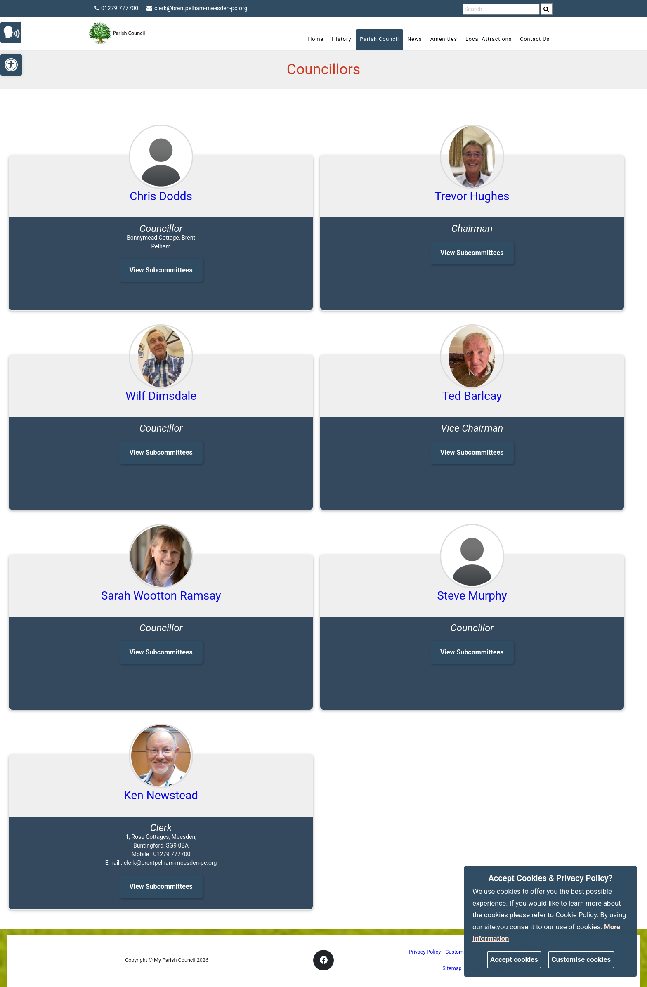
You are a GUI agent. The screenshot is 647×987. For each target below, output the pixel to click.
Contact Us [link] (535, 39)
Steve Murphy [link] (472, 595)
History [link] (341, 39)
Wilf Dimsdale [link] (160, 396)
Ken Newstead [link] (161, 795)
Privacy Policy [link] (425, 952)
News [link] (414, 39)
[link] (546, 9)
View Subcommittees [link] (160, 270)
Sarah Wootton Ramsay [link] (161, 595)
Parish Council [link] (379, 39)
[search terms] (501, 9)
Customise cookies (581, 959)
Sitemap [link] (451, 968)
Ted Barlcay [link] (472, 396)
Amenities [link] (443, 39)
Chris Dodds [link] (161, 196)
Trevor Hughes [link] (471, 196)
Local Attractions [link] (488, 39)
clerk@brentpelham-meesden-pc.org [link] (197, 8)
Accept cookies (514, 959)
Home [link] (316, 39)
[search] (547, 9)
